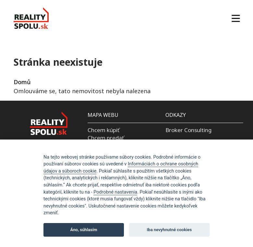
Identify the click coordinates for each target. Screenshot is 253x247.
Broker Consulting (188, 130)
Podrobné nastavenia (115, 192)
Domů (22, 82)
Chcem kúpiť (103, 130)
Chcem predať (106, 137)
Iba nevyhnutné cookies (169, 229)
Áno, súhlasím (83, 229)
